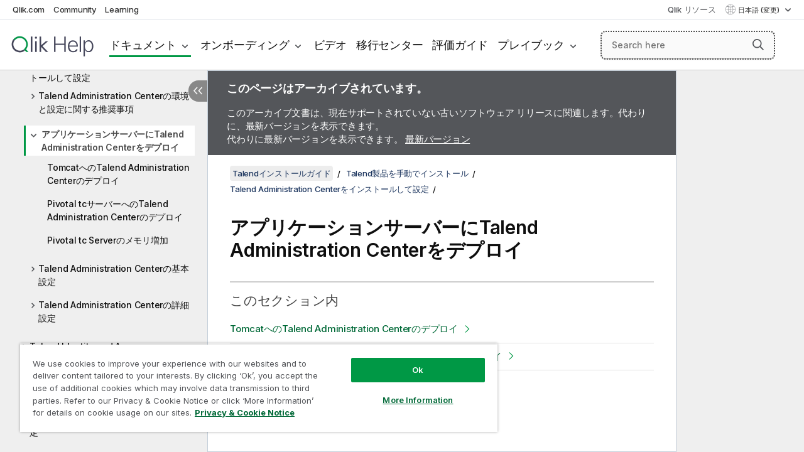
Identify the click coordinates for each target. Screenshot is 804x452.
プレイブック (531, 44)
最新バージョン (437, 139)
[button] (758, 44)
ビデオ (330, 44)
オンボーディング (245, 44)
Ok (408, 360)
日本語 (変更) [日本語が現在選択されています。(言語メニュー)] (759, 10)
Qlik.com (29, 9)
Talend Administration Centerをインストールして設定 (109, 71)
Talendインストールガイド (281, 173)
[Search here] (688, 45)
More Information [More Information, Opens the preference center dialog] (408, 390)
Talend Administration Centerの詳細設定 (113, 311)
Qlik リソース (692, 9)
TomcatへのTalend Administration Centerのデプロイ (118, 174)
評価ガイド (460, 44)
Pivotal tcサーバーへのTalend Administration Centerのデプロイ (115, 210)
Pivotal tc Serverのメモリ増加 (107, 240)
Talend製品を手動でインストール (407, 173)
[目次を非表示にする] (197, 91)
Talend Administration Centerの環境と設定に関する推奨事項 (113, 102)
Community (75, 9)
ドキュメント (143, 44)
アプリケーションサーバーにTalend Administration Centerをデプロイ (112, 141)
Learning (121, 9)
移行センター (389, 44)
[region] (253, 383)
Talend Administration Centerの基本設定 (113, 275)
